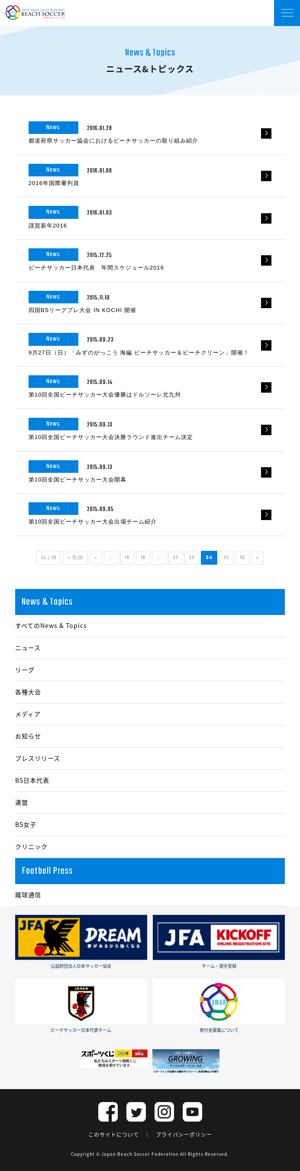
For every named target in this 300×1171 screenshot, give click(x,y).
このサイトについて (113, 1134)
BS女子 (25, 824)
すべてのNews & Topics (51, 625)
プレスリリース (37, 758)
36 (242, 558)
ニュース (28, 647)
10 (127, 558)
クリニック (31, 846)
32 (175, 558)
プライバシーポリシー (184, 1134)
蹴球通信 (28, 894)
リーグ (25, 669)
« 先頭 (75, 558)
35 (226, 558)
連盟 (21, 802)
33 (191, 558)
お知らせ (28, 736)
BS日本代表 (32, 780)
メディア (28, 714)
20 (143, 558)
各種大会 (28, 691)
